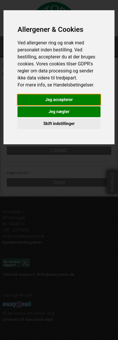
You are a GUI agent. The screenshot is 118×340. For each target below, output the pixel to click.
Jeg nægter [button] (59, 111)
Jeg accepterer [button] (59, 99)
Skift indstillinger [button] (59, 123)
